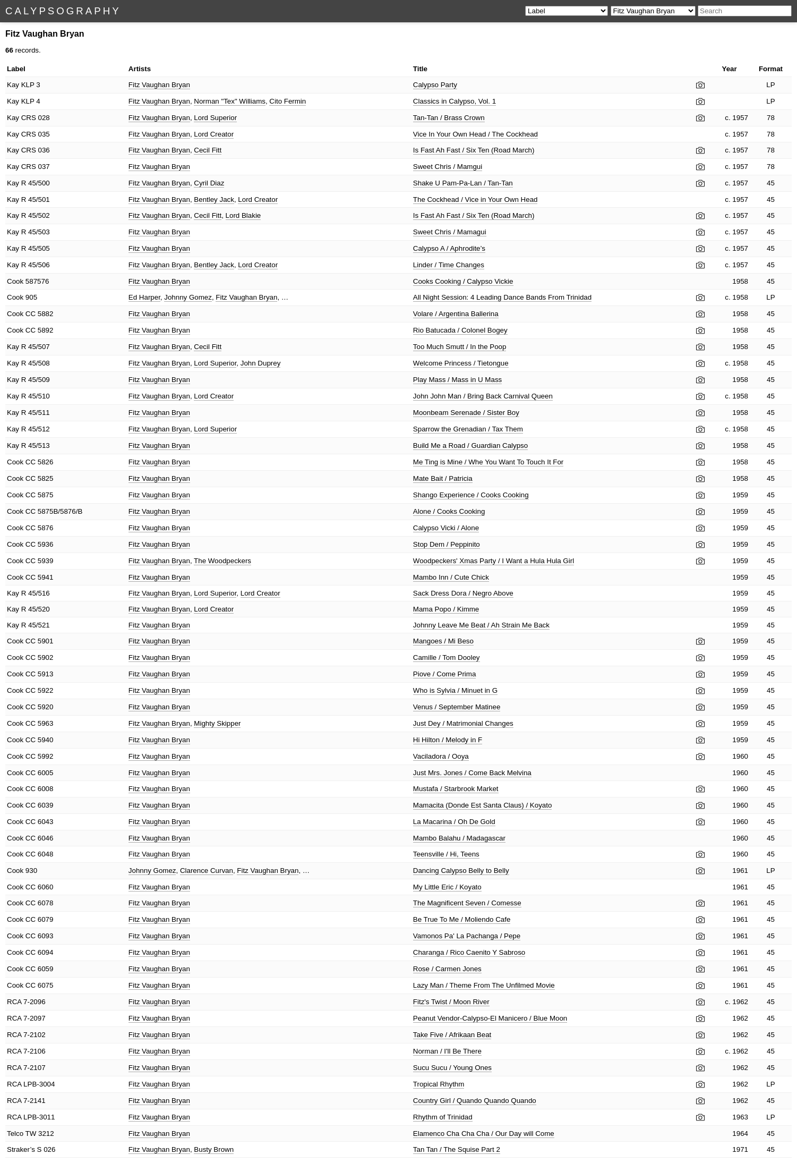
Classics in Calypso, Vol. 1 (454, 101)
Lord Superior (215, 118)
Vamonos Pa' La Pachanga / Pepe (466, 936)
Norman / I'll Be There (447, 1051)
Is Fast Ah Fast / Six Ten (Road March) (474, 150)
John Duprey (261, 363)
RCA (14, 1002)
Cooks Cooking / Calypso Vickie (463, 281)
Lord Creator (214, 134)
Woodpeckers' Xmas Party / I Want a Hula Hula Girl (493, 561)
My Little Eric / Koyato (447, 887)
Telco (15, 1133)
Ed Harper (144, 297)
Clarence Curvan (206, 871)
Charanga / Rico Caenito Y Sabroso (469, 952)
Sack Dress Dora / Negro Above (463, 593)
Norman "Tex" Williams (229, 101)
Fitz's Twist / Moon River (451, 1002)
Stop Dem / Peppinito (446, 544)
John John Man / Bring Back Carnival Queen (483, 396)
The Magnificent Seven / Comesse (467, 903)
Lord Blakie (243, 215)
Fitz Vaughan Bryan (159, 85)
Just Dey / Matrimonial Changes (463, 723)
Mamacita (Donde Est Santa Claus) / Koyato (482, 805)
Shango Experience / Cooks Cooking (471, 495)
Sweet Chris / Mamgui (447, 167)
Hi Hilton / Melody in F (447, 740)
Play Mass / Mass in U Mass (457, 380)
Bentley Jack (214, 199)
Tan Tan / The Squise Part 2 (456, 1149)
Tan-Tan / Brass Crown (449, 118)
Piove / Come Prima (444, 674)
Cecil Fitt (207, 150)
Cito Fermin (287, 101)
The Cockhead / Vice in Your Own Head (475, 199)
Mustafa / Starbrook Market (456, 789)
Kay (13, 85)
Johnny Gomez (188, 297)
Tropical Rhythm (439, 1084)
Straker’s (21, 1149)
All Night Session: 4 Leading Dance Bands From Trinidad (502, 297)
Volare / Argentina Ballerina (456, 314)
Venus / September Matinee (456, 707)
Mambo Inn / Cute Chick (451, 577)
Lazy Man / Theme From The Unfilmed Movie (484, 985)
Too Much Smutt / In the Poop (460, 347)
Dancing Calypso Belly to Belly (461, 871)
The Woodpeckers (222, 561)
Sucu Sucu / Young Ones (452, 1068)
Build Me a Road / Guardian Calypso (470, 445)
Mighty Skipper (217, 723)
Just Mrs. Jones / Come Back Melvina (472, 773)
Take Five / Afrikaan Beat (452, 1035)
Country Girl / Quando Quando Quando (474, 1101)
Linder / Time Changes (448, 265)
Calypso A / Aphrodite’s (449, 248)
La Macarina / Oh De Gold (454, 822)
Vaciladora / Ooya (441, 756)
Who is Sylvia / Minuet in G (455, 690)
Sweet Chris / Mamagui (449, 232)
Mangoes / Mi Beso (443, 641)
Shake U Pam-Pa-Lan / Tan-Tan (463, 183)
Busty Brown (214, 1149)
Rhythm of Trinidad (443, 1117)
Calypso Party (435, 85)
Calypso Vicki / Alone (446, 528)
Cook (15, 281)
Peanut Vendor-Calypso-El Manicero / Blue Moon (490, 1018)
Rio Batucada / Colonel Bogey (460, 330)
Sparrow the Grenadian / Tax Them (468, 429)
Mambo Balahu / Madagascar (459, 838)
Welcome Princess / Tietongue (461, 363)
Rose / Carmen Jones (447, 969)
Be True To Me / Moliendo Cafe (461, 919)
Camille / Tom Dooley (446, 657)
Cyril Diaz (209, 183)
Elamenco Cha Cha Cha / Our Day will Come (483, 1133)
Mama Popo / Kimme (446, 609)
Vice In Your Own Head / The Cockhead (475, 134)
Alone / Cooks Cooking (449, 511)
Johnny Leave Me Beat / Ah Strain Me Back (481, 625)
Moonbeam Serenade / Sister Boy (466, 413)
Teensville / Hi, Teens (446, 854)
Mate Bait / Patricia (443, 478)
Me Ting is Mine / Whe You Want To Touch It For (488, 462)
